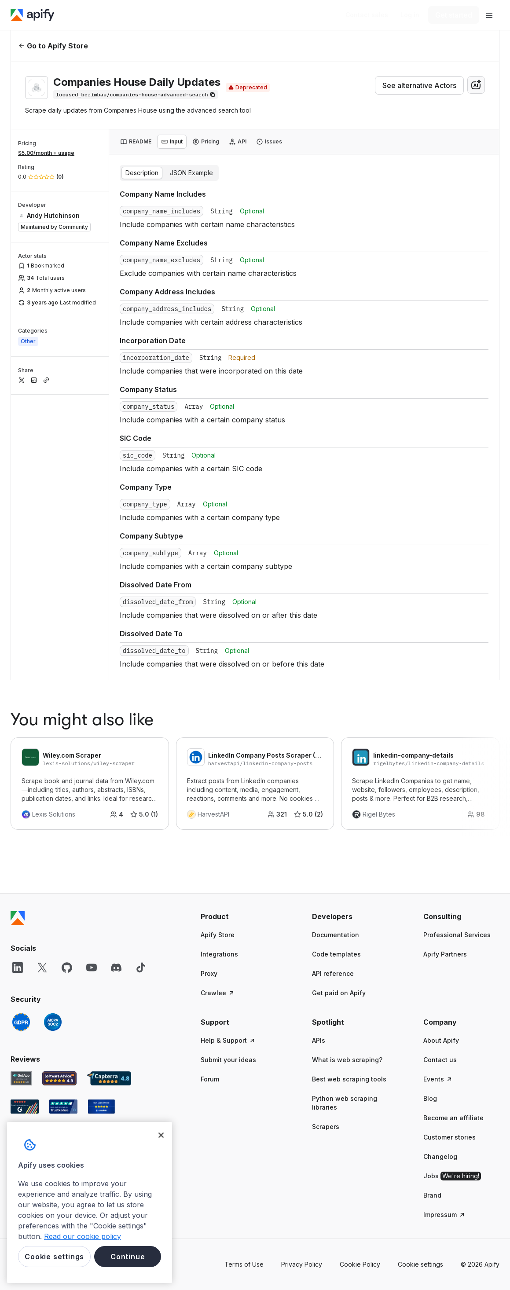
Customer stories (449, 1137)
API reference (333, 973)
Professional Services (457, 934)
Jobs (452, 1176)
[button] (239, 916)
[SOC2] (52, 1022)
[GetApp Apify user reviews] (21, 1078)
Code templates (336, 954)
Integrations (219, 954)
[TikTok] (141, 967)
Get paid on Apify (339, 993)
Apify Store (218, 934)
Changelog (440, 1156)
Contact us (440, 1059)
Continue (127, 1256)
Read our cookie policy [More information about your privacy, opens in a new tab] (82, 1236)
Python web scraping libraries (344, 1103)
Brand (432, 1195)
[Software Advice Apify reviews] (59, 1078)
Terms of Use (244, 1264)
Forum (210, 1079)
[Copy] (135, 94)
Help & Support (228, 1040)
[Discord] (116, 967)
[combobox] (476, 85)
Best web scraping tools (349, 1079)
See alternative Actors (419, 85)
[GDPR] (21, 1022)
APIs (318, 1040)
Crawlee (218, 993)
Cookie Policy (360, 1264)
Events (438, 1079)
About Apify (441, 1040)
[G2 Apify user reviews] (25, 1106)
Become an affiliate (453, 1117)
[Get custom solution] (366, 15)
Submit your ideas (228, 1059)
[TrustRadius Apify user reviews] (63, 1106)
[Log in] (410, 15)
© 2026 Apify (480, 1264)
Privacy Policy (301, 1264)
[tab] (135, 142)
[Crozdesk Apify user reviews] (101, 1106)
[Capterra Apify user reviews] (109, 1078)
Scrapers (325, 1126)
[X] (42, 967)
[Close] (161, 1135)
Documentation (335, 934)
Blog (430, 1098)
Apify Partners (445, 954)
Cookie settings (420, 1264)
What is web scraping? (347, 1059)
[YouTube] (91, 967)
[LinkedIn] (18, 967)
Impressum (444, 1214)
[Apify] (33, 15)
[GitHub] (67, 967)
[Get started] (453, 15)
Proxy (209, 973)
